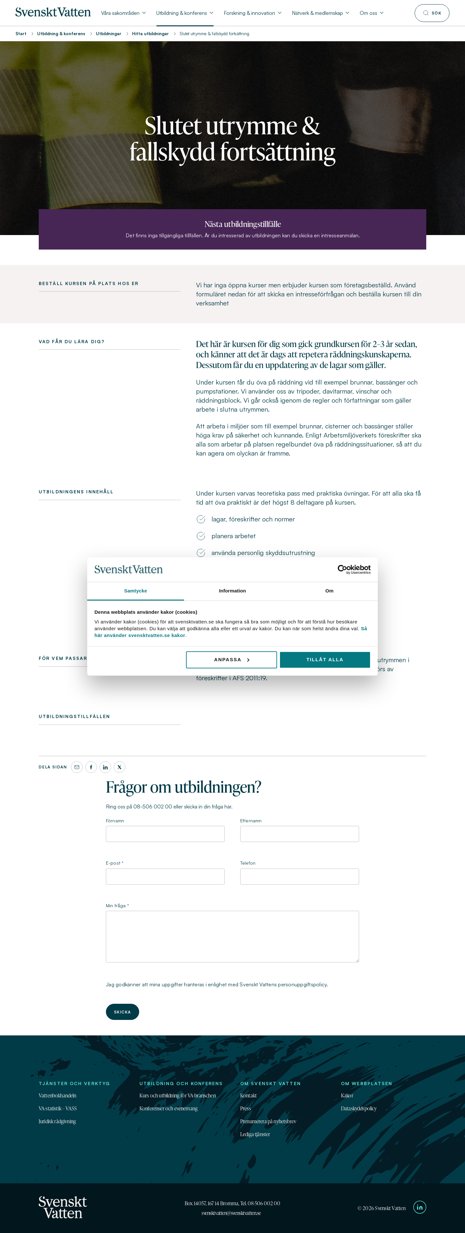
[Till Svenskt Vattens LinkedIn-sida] (419, 1208)
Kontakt (248, 1095)
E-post (113, 863)
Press (245, 1108)
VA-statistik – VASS (58, 1108)
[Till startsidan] (53, 14)
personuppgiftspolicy (302, 984)
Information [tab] (232, 591)
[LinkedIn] (105, 767)
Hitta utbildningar (150, 33)
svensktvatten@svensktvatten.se (231, 1213)
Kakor (347, 1095)
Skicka (122, 1012)
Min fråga (116, 905)
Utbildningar (108, 33)
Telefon (247, 863)
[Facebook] (91, 767)
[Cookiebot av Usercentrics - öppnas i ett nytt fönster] (342, 569)
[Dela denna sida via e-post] (77, 767)
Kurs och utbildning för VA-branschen (178, 1095)
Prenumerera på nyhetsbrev (268, 1121)
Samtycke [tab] (135, 591)
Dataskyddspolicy (359, 1108)
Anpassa (231, 659)
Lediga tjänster (255, 1134)
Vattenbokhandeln (58, 1095)
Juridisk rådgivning (57, 1121)
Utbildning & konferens (61, 33)
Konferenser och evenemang (169, 1108)
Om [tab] (329, 591)
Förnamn (115, 820)
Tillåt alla (325, 659)
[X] (119, 767)
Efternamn (251, 820)
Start (21, 33)
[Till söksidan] (432, 13)
